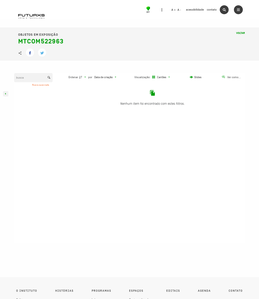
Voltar (240, 33)
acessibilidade (195, 9)
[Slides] (196, 77)
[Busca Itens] (33, 77)
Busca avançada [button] (41, 85)
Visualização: (142, 77)
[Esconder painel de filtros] (5, 93)
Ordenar (73, 77)
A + (173, 10)
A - (179, 10)
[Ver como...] (231, 77)
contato (212, 9)
